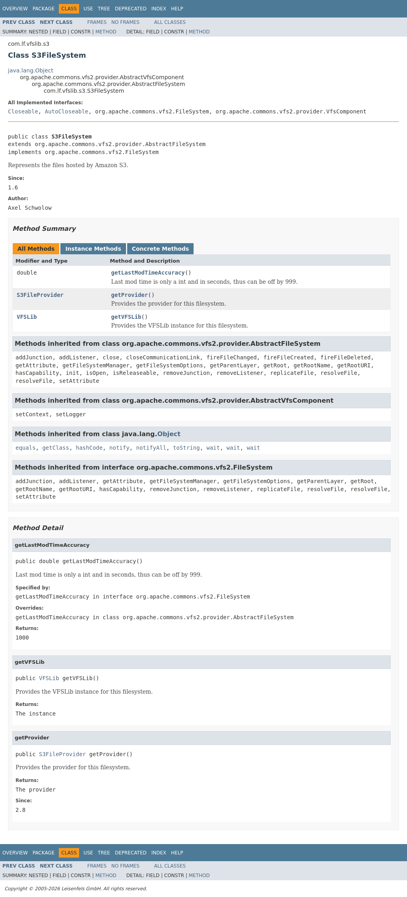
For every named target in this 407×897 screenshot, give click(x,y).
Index (159, 9)
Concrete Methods (160, 249)
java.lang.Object (30, 70)
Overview (15, 9)
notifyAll (151, 448)
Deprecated (131, 9)
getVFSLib (126, 317)
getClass (55, 448)
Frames (97, 22)
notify (119, 448)
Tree (104, 9)
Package (43, 9)
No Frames (125, 22)
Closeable (23, 111)
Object (169, 434)
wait (213, 448)
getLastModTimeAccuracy (148, 272)
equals (26, 448)
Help (177, 9)
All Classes (170, 22)
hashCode (89, 448)
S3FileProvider (40, 295)
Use (88, 9)
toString (186, 448)
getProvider (129, 295)
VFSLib (27, 317)
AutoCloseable (67, 111)
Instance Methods (93, 249)
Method (105, 32)
